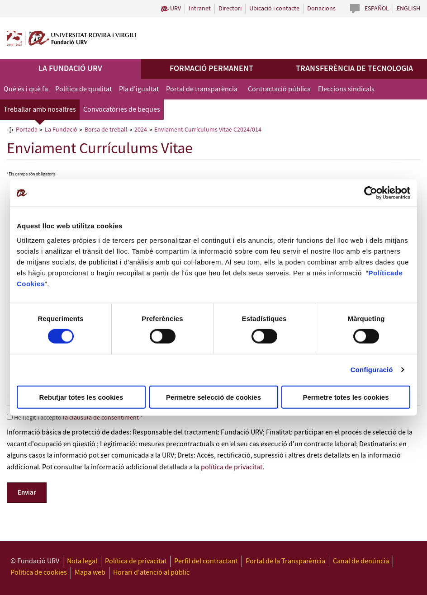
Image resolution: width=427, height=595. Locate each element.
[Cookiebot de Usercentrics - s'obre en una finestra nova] (370, 193)
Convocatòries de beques (121, 109)
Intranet (200, 9)
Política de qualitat (83, 89)
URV (175, 9)
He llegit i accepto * (75, 418)
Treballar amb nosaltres (40, 109)
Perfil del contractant (206, 561)
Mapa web (90, 572)
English (408, 9)
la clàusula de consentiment (101, 418)
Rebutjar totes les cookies (81, 397)
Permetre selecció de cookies (213, 397)
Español (377, 9)
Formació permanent (211, 68)
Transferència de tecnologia (354, 68)
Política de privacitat (135, 561)
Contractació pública (279, 89)
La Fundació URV (70, 68)
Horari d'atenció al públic (151, 572)
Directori (230, 9)
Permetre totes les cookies (346, 397)
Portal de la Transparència (285, 561)
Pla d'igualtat (139, 89)
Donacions (321, 9)
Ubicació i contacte (274, 9)
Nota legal (82, 561)
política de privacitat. (232, 467)
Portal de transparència (201, 89)
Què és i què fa (26, 89)
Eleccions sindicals (346, 89)
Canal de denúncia (361, 561)
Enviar (27, 492)
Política (381, 272)
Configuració (372, 369)
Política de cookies (38, 572)
